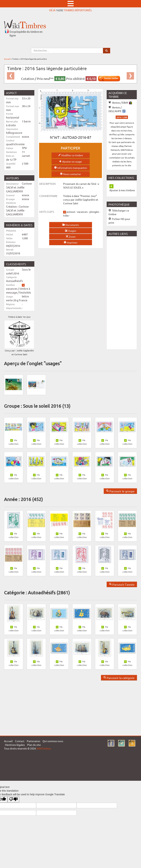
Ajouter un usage (70, 161)
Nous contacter (70, 174)
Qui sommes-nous (53, 741)
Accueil (7, 58)
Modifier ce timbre (70, 155)
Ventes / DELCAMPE (117, 109)
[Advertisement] (124, 292)
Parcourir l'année (122, 584)
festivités (25, 292)
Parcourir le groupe (120, 491)
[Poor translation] (13, 799)
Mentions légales (15, 744)
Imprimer (70, 242)
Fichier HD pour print (119, 220)
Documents (70, 224)
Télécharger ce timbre (119, 212)
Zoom (70, 236)
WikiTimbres (44, 748)
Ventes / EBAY (120, 102)
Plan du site (34, 744)
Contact (19, 741)
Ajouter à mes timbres (122, 190)
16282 (59, 10)
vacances (11, 288)
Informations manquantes (70, 167)
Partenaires (33, 741)
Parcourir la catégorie (119, 678)
